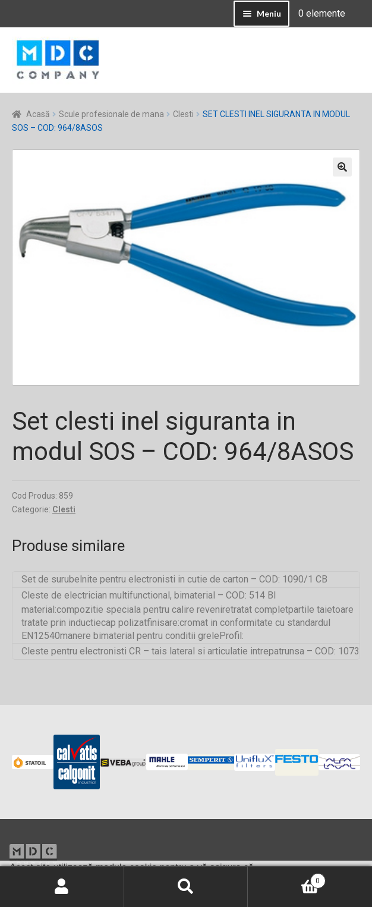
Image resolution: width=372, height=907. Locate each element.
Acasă (38, 114)
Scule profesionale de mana (111, 114)
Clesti (183, 114)
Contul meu (62, 887)
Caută (186, 887)
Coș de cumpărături (286, 878)
